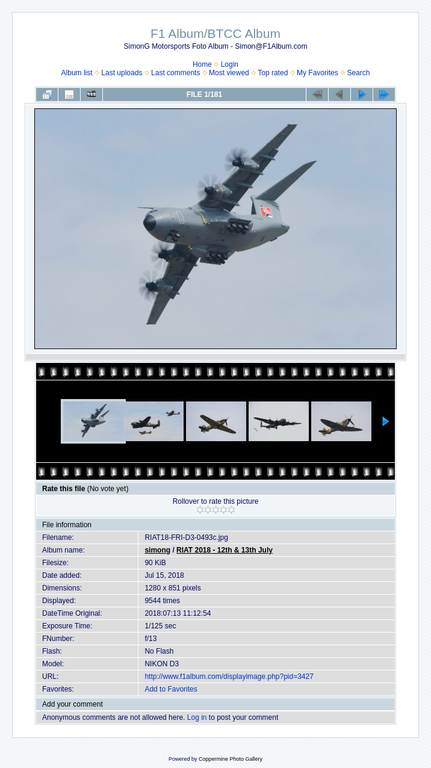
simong (157, 550)
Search (358, 73)
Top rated (273, 73)
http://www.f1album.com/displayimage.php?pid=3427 (229, 676)
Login (229, 64)
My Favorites (317, 73)
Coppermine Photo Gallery (230, 759)
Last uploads (121, 73)
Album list (77, 73)
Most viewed (229, 73)
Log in (197, 717)
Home (202, 64)
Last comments (175, 73)
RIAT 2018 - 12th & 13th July (224, 550)
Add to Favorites (170, 689)
